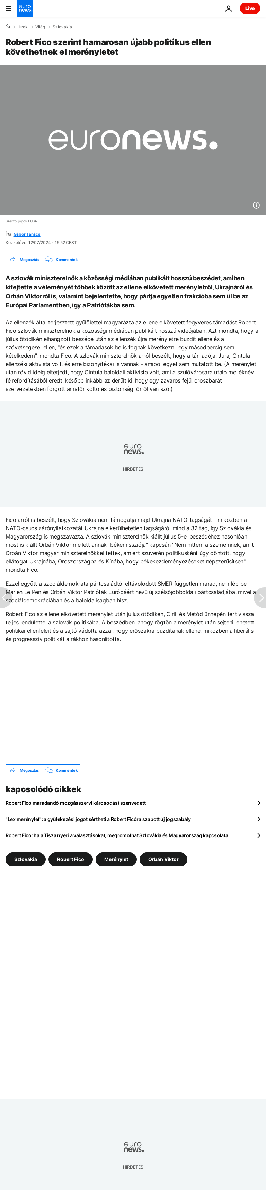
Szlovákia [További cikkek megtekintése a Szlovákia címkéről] (25, 859)
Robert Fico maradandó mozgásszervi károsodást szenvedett (75, 803)
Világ (40, 27)
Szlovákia (62, 27)
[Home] (8, 26)
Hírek (22, 27)
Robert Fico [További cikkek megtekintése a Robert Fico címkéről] (70, 859)
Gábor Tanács (27, 234)
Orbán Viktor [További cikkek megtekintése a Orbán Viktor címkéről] (163, 859)
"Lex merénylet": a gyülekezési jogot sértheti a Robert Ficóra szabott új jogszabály (98, 819)
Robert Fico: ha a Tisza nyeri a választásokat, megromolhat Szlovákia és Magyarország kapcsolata (117, 835)
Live (250, 8)
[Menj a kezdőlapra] (25, 8)
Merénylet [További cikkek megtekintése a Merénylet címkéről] (116, 859)
